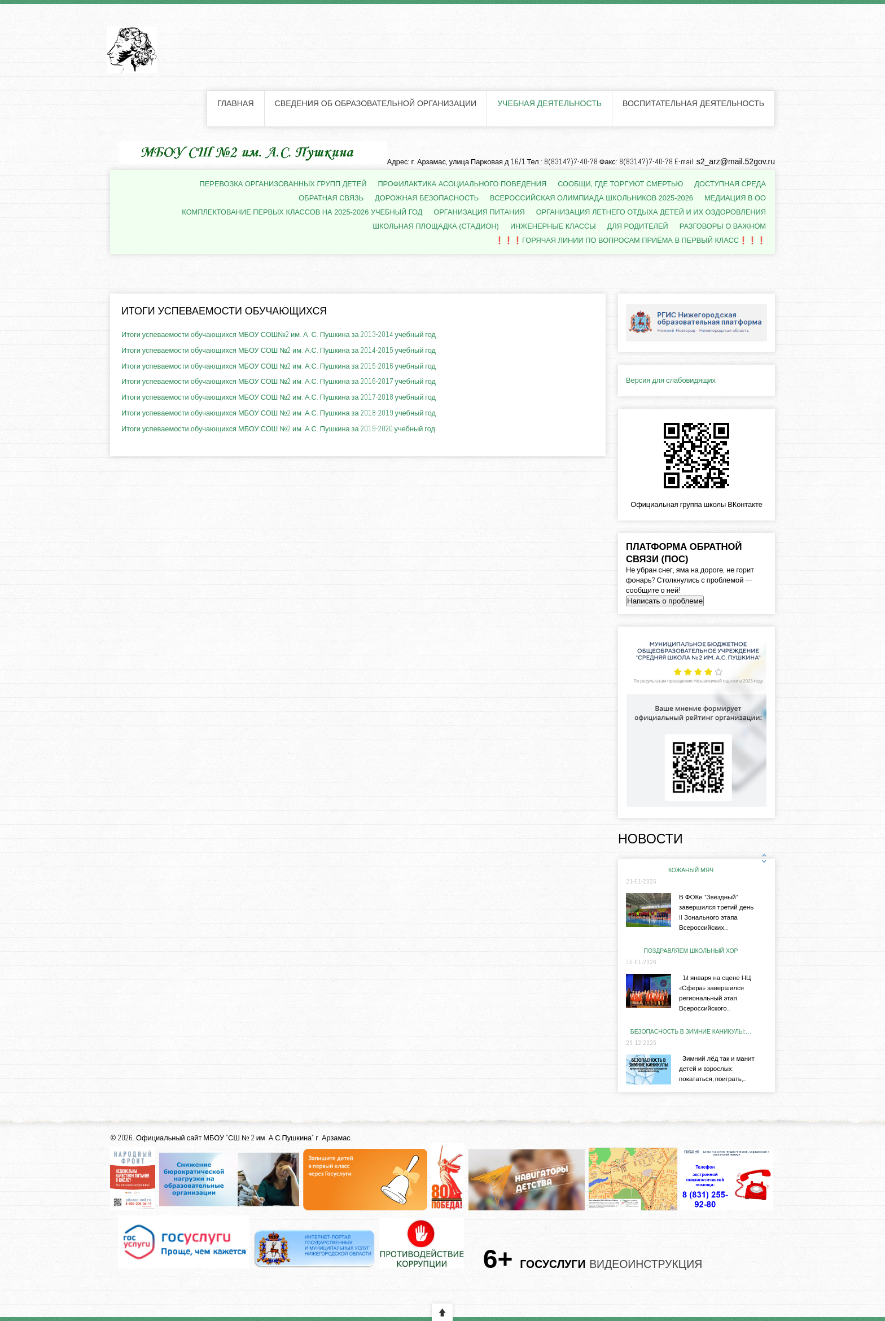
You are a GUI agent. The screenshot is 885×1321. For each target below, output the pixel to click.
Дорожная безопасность (427, 198)
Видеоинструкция (645, 1264)
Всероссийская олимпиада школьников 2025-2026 (591, 198)
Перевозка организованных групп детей (283, 184)
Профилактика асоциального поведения (462, 184)
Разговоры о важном (723, 226)
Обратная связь (331, 198)
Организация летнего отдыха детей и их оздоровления (651, 212)
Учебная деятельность (549, 103)
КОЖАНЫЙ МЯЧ (690, 870)
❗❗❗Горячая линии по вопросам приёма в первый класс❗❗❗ (630, 240)
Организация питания (478, 212)
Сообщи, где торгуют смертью (620, 184)
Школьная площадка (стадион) (436, 226)
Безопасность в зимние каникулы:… (690, 1032)
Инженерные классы (553, 226)
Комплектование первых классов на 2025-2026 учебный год (302, 212)
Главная (235, 103)
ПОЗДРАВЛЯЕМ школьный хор (691, 951)
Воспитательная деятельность (693, 103)
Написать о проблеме (665, 601)
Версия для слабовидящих (671, 380)
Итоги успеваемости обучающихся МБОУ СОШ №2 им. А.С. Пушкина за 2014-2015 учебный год (278, 350)
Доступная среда (730, 184)
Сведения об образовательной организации (376, 103)
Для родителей (637, 226)
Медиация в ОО (735, 198)
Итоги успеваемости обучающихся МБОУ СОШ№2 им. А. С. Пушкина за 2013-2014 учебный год (278, 334)
